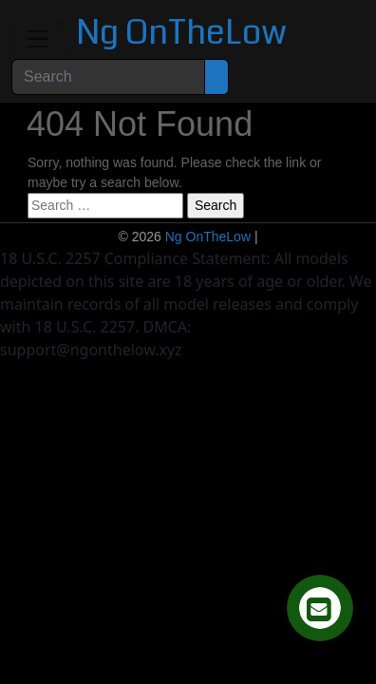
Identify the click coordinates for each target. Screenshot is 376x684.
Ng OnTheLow (181, 33)
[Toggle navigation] (38, 39)
